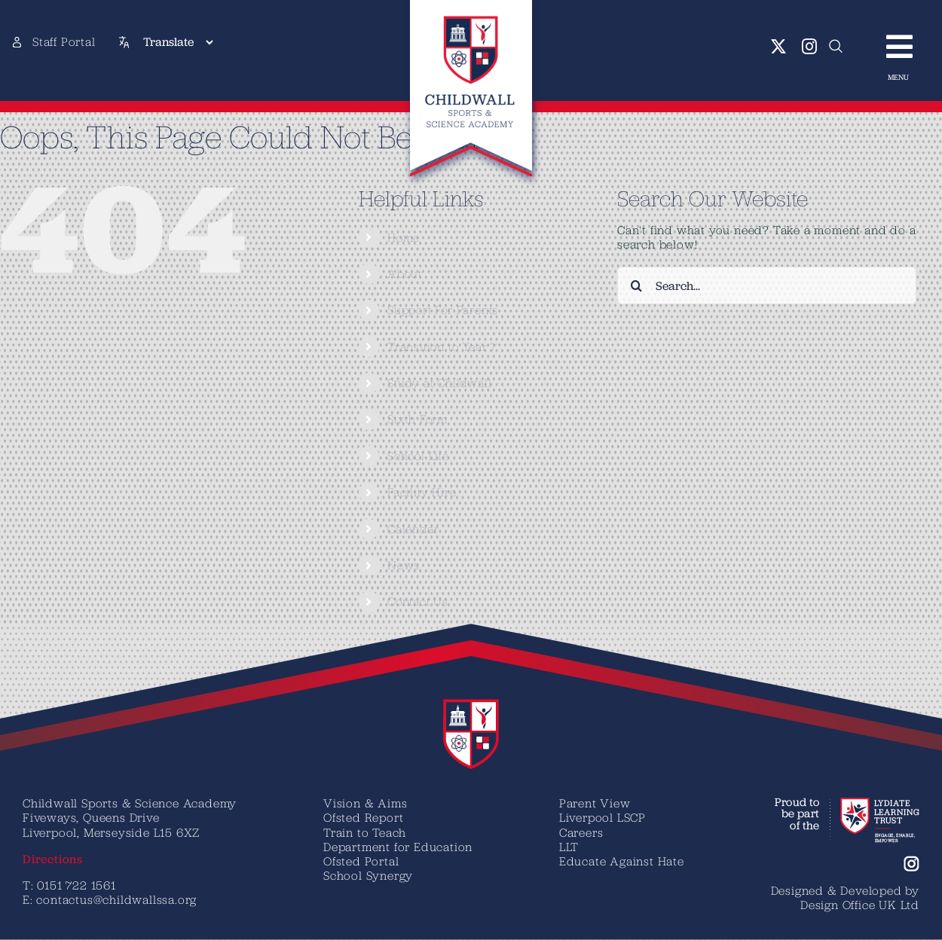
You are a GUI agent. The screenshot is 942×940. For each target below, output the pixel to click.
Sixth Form (417, 419)
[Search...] (766, 285)
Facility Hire (421, 492)
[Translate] (178, 42)
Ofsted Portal (361, 861)
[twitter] (779, 46)
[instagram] (810, 46)
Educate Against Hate (621, 861)
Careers (581, 832)
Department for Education (398, 846)
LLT (569, 846)
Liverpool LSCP (602, 817)
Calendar (413, 529)
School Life (418, 455)
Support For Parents (442, 309)
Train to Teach (364, 832)
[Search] (636, 285)
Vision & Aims (365, 803)
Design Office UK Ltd (859, 904)
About (404, 273)
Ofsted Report (363, 817)
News (403, 565)
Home (403, 237)
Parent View (595, 803)
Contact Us (417, 601)
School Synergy (368, 875)
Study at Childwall (439, 382)
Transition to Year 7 (442, 346)
